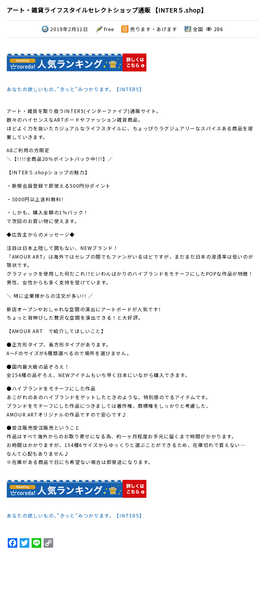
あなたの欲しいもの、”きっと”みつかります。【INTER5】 (75, 89)
